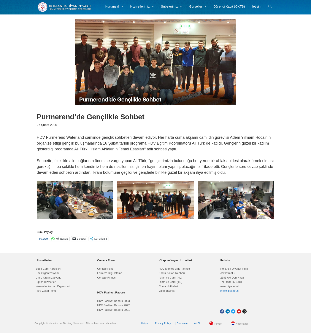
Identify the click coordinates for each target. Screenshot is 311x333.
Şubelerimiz (173, 6)
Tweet (43, 238)
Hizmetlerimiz (144, 6)
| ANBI (196, 323)
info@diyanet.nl (229, 290)
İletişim (256, 6)
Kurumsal (116, 6)
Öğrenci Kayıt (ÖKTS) (229, 6)
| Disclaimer (182, 323)
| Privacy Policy (162, 323)
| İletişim (144, 323)
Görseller (199, 6)
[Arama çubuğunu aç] (270, 6)
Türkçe (218, 323)
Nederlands (242, 323)
